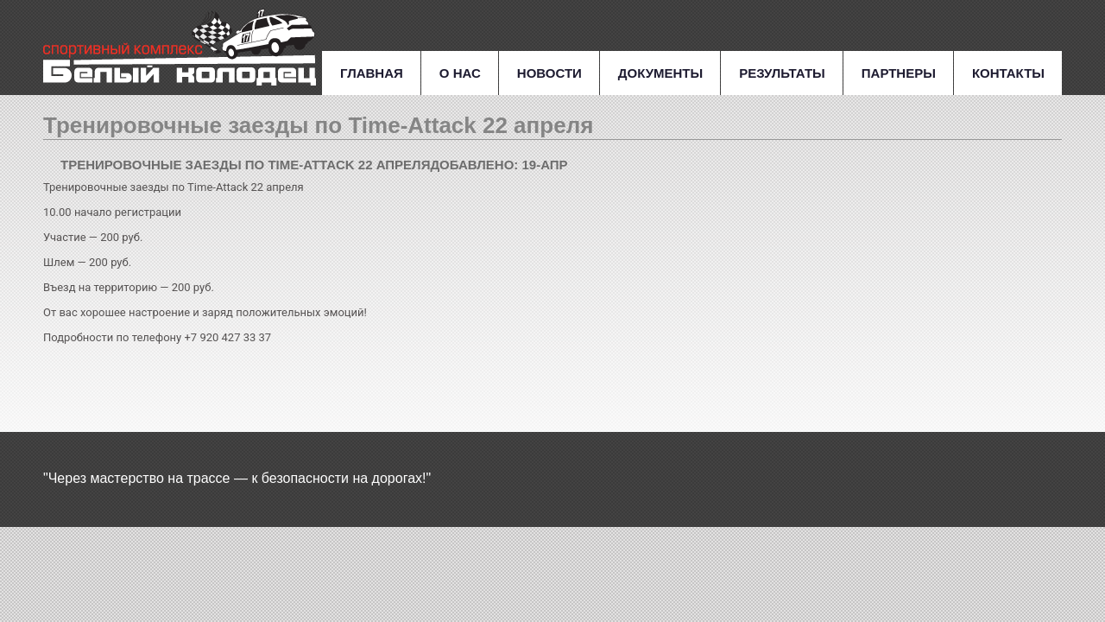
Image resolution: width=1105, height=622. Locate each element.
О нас (460, 73)
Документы (660, 73)
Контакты (1008, 73)
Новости (549, 73)
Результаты (782, 73)
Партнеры (899, 73)
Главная (371, 73)
